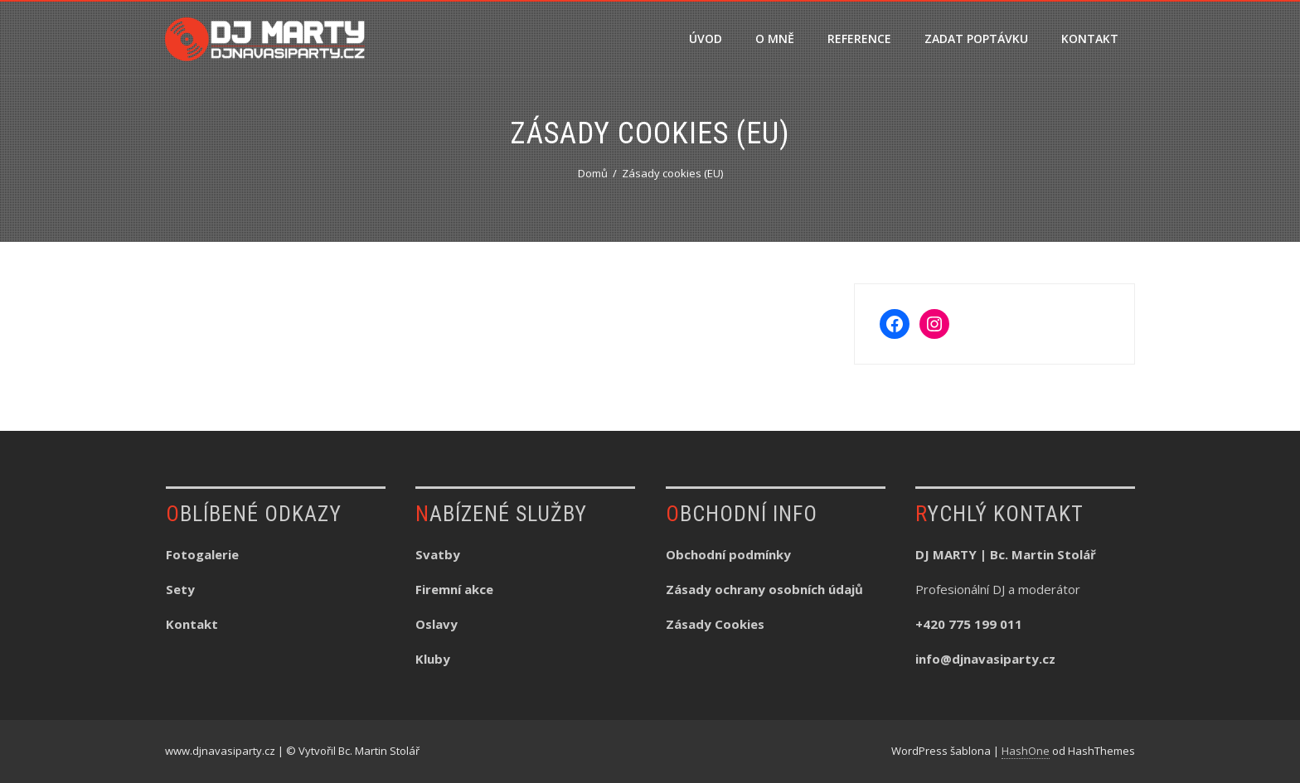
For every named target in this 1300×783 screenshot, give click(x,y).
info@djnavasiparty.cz (985, 658)
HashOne (1026, 750)
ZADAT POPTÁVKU (976, 38)
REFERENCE (859, 38)
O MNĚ (774, 38)
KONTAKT (1089, 38)
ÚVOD (705, 38)
